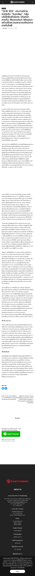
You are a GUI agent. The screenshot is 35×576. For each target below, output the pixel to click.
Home (3, 6)
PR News (8, 6)
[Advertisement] (17, 63)
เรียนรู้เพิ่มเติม (21, 567)
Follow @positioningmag (8, 441)
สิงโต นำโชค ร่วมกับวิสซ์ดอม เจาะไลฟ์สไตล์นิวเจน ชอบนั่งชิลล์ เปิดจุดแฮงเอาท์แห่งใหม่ (9, 397)
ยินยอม (17, 571)
